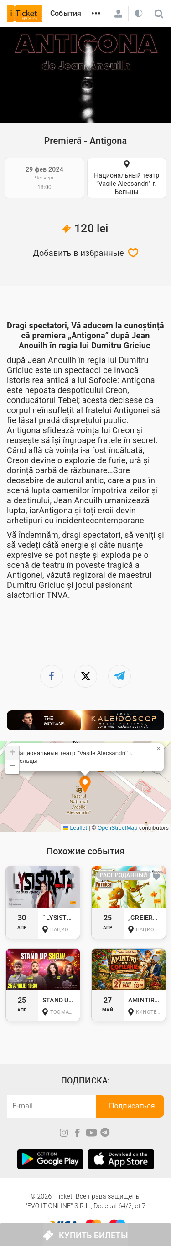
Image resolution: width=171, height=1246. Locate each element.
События (65, 13)
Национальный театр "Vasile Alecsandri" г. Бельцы (126, 183)
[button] (85, 785)
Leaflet (75, 828)
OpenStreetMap (117, 828)
